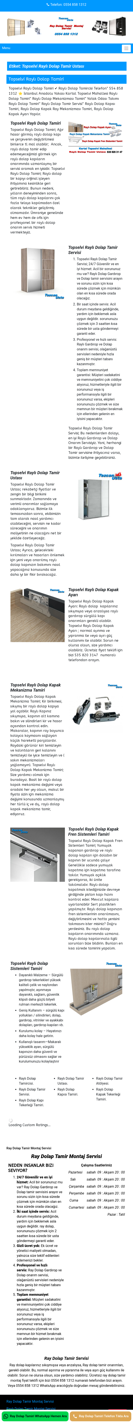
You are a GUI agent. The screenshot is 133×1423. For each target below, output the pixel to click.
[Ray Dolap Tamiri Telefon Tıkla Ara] (100, 1416)
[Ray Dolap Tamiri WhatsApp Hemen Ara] (35, 1416)
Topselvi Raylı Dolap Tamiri (36, 79)
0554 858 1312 (74, 5)
